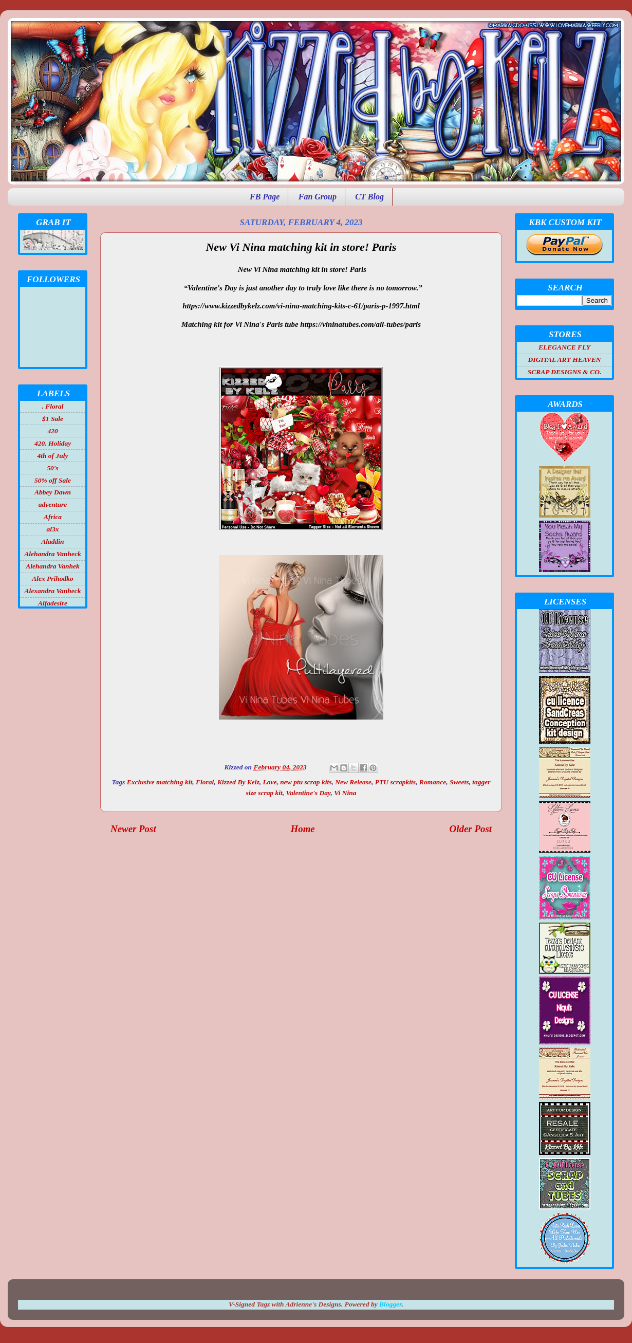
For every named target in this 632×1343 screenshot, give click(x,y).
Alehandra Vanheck (52, 554)
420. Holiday (52, 443)
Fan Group (318, 196)
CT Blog (369, 196)
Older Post (471, 828)
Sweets (459, 782)
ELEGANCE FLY (564, 347)
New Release (353, 782)
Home (303, 828)
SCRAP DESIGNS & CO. (565, 372)
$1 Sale (52, 418)
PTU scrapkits (395, 782)
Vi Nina (345, 793)
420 (52, 431)
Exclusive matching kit (160, 782)
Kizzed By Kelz (238, 782)
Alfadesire (52, 603)
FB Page (265, 196)
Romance (433, 782)
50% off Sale (52, 480)
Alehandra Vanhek (53, 566)
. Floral (52, 406)
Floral (205, 782)
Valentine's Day (308, 793)
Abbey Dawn (52, 492)
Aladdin (52, 541)
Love (270, 782)
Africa (53, 517)
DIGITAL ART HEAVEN (564, 359)
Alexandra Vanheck (53, 591)
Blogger (390, 1304)
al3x (52, 529)
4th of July (52, 455)
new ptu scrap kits (305, 782)
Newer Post (133, 828)
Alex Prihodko (52, 578)
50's (53, 468)
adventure (53, 504)
